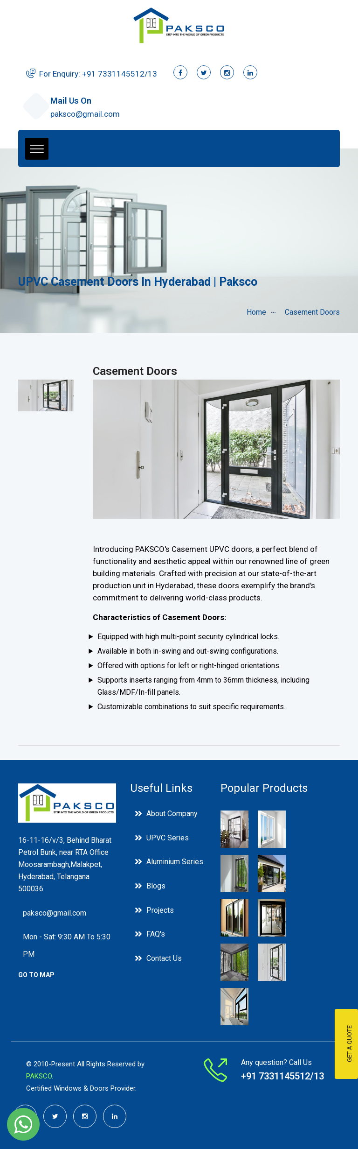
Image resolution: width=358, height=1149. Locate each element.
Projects (160, 912)
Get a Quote (349, 1044)
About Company (172, 813)
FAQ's (155, 937)
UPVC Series (167, 838)
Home (256, 312)
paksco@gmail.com (85, 114)
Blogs (155, 887)
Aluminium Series (174, 863)
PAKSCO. (39, 1076)
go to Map (36, 976)
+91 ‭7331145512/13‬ (119, 73)
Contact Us (164, 962)
